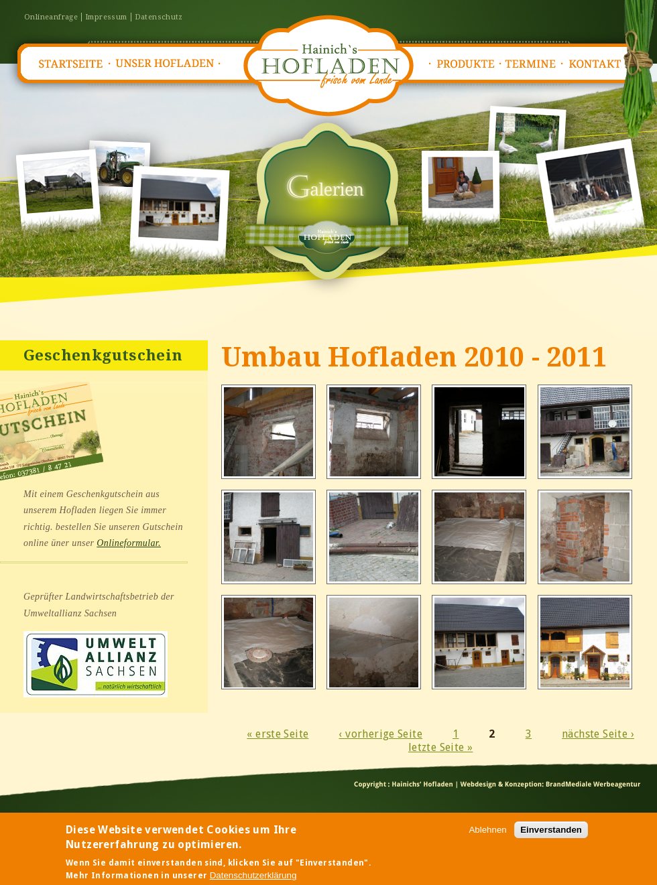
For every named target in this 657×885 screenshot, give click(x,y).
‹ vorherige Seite (380, 734)
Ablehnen (487, 838)
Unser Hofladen (165, 64)
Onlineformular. (129, 543)
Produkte (465, 64)
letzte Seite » (440, 747)
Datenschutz (159, 17)
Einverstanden (551, 838)
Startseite (69, 64)
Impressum (106, 17)
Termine (534, 64)
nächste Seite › (598, 734)
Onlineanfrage (51, 17)
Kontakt (599, 64)
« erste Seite (277, 734)
